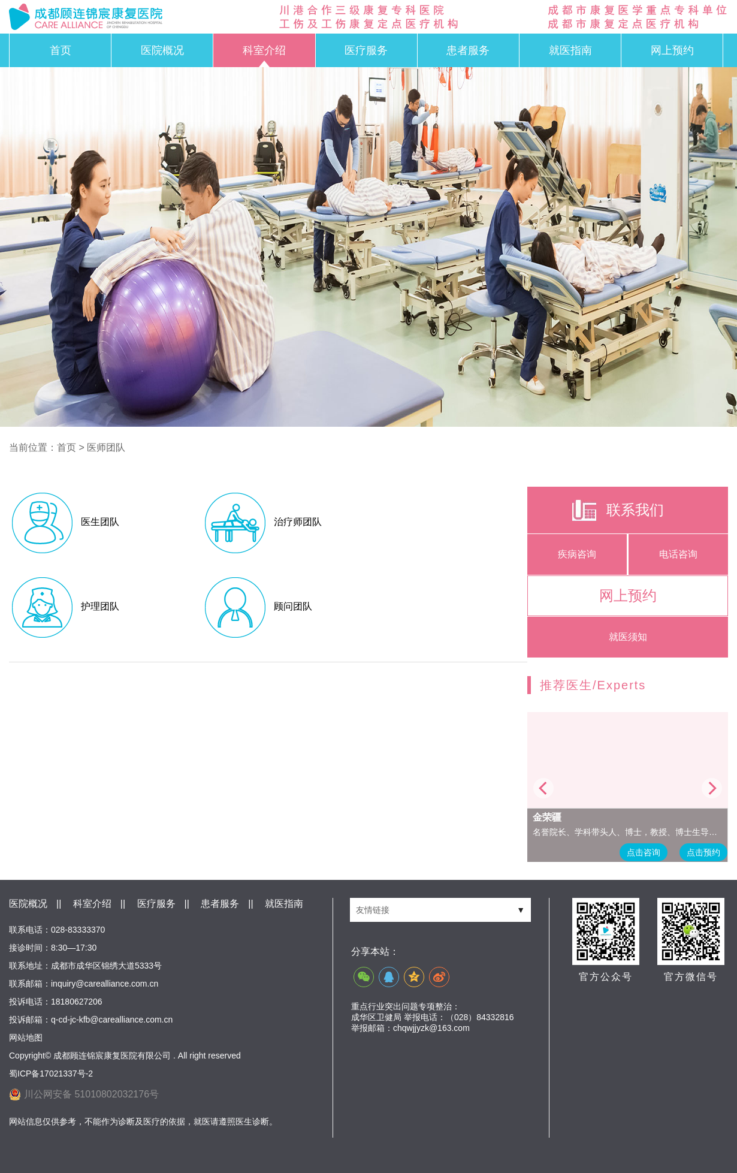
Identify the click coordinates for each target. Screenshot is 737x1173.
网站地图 (26, 1037)
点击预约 (703, 852)
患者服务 (468, 50)
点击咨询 (643, 852)
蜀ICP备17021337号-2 (51, 1073)
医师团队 (106, 447)
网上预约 (672, 50)
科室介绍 (264, 50)
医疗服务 (366, 50)
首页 (60, 50)
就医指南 (570, 50)
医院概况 (162, 50)
